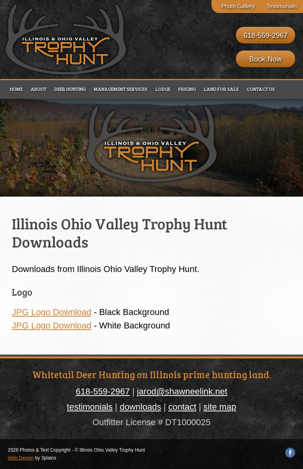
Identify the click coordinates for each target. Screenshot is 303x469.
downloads (140, 407)
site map (219, 407)
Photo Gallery (238, 6)
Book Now (265, 59)
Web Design (21, 458)
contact (182, 407)
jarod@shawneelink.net (182, 391)
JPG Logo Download (52, 312)
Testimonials (282, 6)
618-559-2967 (265, 35)
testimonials (89, 407)
